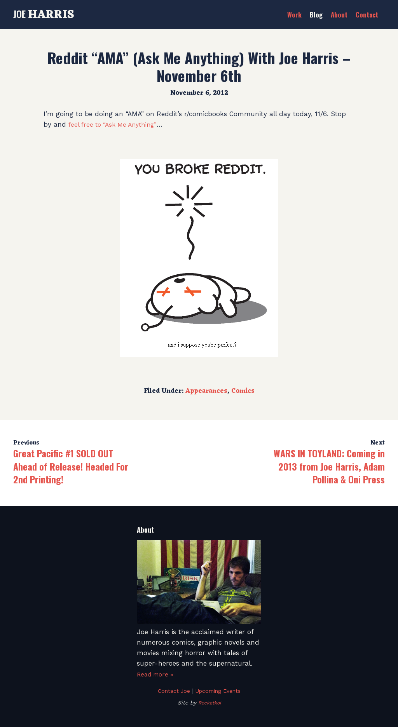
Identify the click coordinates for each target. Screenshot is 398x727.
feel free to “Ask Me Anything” (116, 124)
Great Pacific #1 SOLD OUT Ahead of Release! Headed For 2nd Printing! (70, 466)
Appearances (206, 391)
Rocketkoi (209, 702)
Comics (243, 391)
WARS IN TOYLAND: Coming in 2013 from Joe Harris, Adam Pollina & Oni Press (329, 466)
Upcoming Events (219, 690)
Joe (43, 14)
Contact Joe (171, 690)
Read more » (157, 674)
